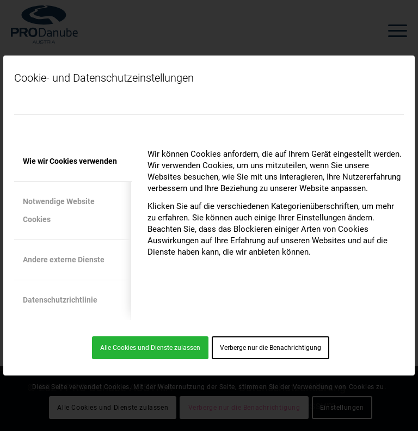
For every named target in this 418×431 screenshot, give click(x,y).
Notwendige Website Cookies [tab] (59, 210)
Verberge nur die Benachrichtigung (270, 348)
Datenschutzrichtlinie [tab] (60, 299)
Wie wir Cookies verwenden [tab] (70, 161)
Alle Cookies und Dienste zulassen (150, 348)
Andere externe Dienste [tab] (63, 259)
